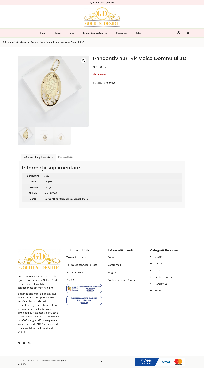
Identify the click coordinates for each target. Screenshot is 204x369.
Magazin (24, 42)
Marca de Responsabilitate (73, 199)
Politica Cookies (75, 272)
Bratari (44, 33)
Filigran (48, 181)
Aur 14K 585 (50, 193)
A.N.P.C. (70, 280)
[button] (83, 60)
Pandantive (123, 33)
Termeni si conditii (76, 257)
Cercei (59, 33)
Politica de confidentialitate (81, 264)
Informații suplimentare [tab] (38, 157)
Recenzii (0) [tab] (65, 157)
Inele (73, 33)
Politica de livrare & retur (122, 280)
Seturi (140, 33)
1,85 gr (47, 187)
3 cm (47, 176)
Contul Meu (114, 264)
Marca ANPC (51, 199)
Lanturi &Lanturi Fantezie (96, 33)
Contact (112, 257)
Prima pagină (10, 42)
